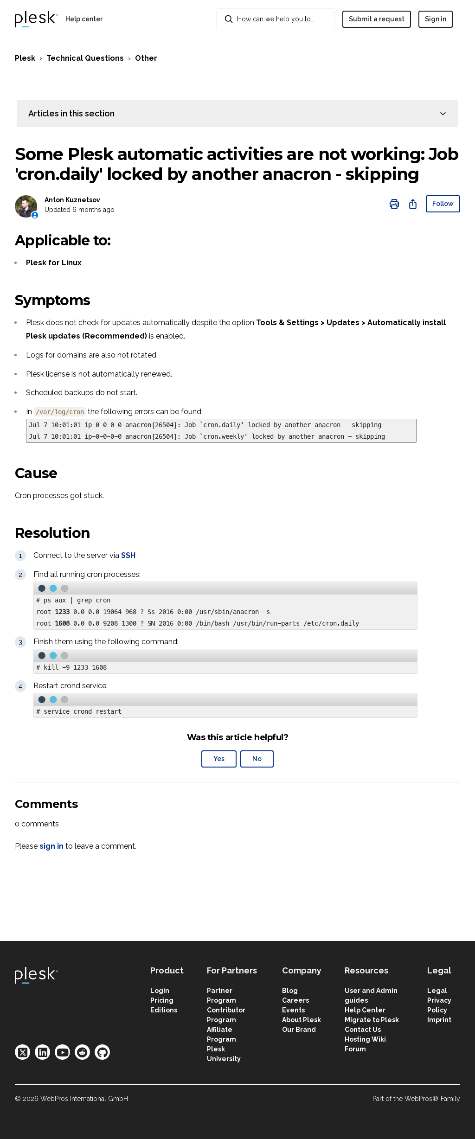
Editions (163, 1010)
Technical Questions (85, 58)
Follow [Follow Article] (443, 203)
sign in (51, 846)
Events (293, 1010)
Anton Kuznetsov (72, 200)
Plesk (25, 58)
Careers (295, 1000)
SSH (128, 555)
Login (159, 990)
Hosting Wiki (365, 1039)
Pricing (161, 1000)
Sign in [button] (435, 19)
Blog (290, 990)
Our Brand (299, 1029)
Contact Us (363, 1029)
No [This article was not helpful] (257, 758)
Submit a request (376, 19)
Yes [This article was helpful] (219, 758)
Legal (437, 990)
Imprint (439, 1020)
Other (146, 58)
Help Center (365, 1010)
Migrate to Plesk (372, 1020)
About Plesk (301, 1020)
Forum (355, 1049)
